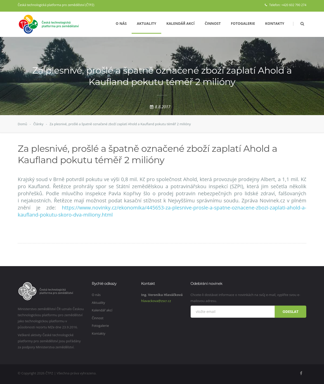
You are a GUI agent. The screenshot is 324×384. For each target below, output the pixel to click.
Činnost (213, 23)
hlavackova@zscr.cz (156, 300)
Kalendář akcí (180, 23)
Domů (22, 124)
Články (38, 124)
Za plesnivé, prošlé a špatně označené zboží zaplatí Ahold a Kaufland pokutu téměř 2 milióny (120, 124)
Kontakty (274, 23)
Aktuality (146, 23)
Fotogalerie (243, 23)
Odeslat (290, 311)
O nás (121, 23)
